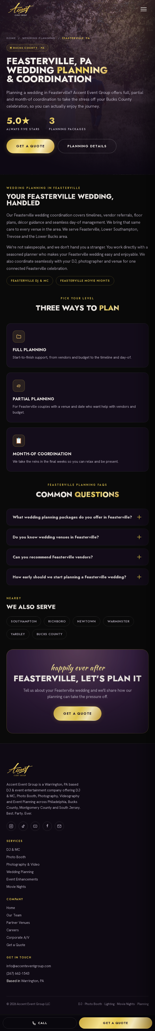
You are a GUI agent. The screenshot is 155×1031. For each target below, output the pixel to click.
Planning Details (87, 146)
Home (11, 38)
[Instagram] (11, 826)
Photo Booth (16, 857)
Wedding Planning (39, 38)
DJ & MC (13, 849)
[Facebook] (47, 826)
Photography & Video (23, 864)
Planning (143, 1004)
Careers (12, 930)
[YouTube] (35, 826)
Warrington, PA (32, 981)
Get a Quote (30, 146)
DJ (80, 1004)
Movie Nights (16, 886)
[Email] (59, 826)
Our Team (14, 915)
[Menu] (144, 9)
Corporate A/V (17, 937)
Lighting (109, 1004)
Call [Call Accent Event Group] (39, 1023)
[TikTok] (23, 826)
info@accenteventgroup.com (28, 966)
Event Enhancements (22, 879)
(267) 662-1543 (17, 973)
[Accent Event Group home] (20, 9)
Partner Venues (18, 922)
